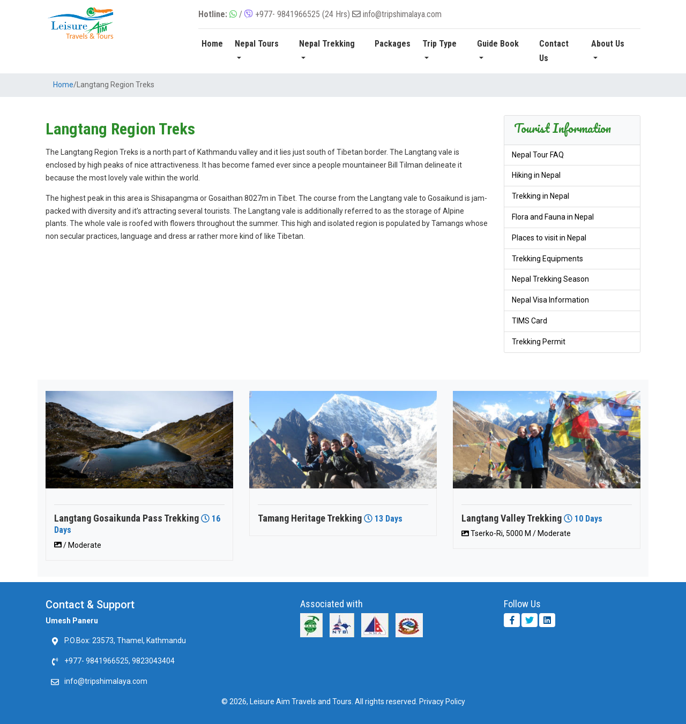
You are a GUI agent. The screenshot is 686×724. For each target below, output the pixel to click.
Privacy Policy (442, 701)
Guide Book (498, 44)
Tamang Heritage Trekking (310, 518)
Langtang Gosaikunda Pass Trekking (126, 518)
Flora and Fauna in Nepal (553, 217)
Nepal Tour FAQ (538, 154)
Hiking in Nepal (536, 175)
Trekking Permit (538, 341)
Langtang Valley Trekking (511, 518)
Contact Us (554, 51)
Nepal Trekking (327, 44)
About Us (607, 44)
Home (212, 44)
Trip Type (439, 44)
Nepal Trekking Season (550, 279)
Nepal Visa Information (550, 300)
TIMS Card (529, 320)
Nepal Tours (257, 44)
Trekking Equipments (547, 258)
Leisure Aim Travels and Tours (301, 701)
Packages (393, 44)
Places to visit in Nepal (549, 237)
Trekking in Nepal (540, 196)
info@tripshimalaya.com (402, 14)
